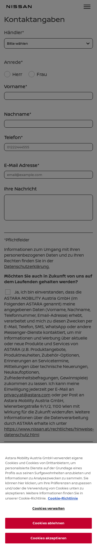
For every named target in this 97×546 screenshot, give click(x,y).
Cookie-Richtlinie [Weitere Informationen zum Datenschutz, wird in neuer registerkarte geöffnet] (63, 499)
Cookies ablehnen (48, 524)
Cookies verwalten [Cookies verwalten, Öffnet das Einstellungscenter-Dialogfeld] (48, 509)
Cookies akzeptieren (48, 539)
